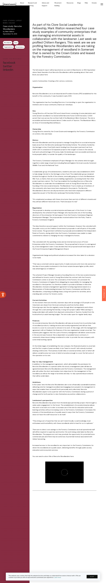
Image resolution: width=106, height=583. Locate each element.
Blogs (79, 3)
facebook (9, 62)
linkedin (8, 70)
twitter (7, 66)
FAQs (86, 3)
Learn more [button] (57, 577)
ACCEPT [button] (92, 576)
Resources (70, 3)
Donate (94, 3)
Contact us (104, 293)
